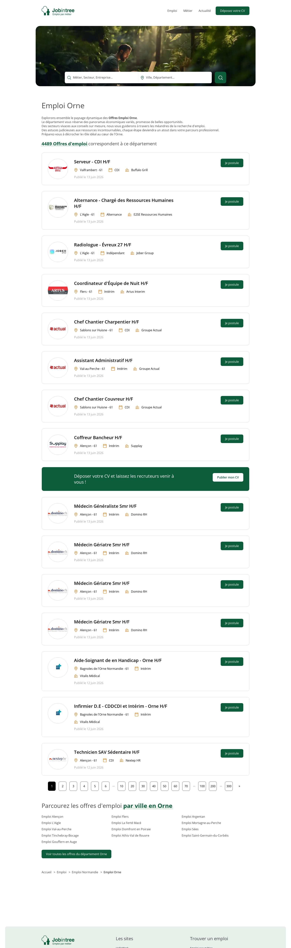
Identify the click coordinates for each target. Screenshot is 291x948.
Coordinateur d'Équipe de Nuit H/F (111, 283)
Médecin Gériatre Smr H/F (102, 544)
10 (122, 785)
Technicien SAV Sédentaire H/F (107, 752)
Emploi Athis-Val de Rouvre (130, 835)
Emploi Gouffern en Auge (59, 842)
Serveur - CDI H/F (92, 161)
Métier (187, 11)
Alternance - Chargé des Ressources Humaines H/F (124, 203)
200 (213, 785)
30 (144, 785)
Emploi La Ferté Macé (126, 823)
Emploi (172, 11)
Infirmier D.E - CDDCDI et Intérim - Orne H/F (120, 706)
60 (176, 785)
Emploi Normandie (85, 872)
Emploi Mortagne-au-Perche (201, 823)
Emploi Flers (120, 817)
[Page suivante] (239, 786)
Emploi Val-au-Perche (56, 829)
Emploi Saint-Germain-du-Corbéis (205, 835)
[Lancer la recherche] (220, 77)
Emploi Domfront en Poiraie (131, 829)
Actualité (205, 11)
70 (187, 785)
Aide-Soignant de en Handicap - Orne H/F (118, 660)
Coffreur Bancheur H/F (98, 437)
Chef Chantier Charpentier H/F (106, 322)
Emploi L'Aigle (51, 823)
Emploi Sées (190, 829)
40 (155, 785)
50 (165, 785)
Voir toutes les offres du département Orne (76, 854)
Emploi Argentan (193, 817)
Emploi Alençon (52, 817)
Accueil (47, 872)
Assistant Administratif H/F (103, 360)
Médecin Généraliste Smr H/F (105, 506)
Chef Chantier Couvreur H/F (103, 399)
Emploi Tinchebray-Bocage (60, 835)
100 (203, 785)
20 (133, 785)
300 (229, 785)
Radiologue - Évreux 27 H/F (102, 245)
